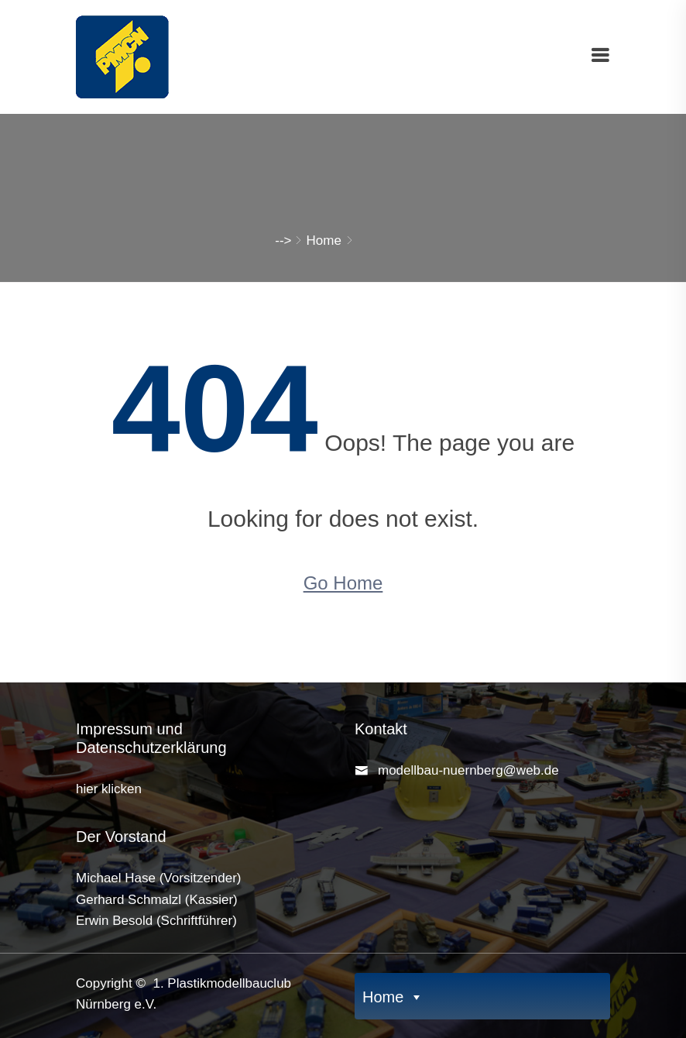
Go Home (343, 582)
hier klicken (109, 789)
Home (324, 240)
